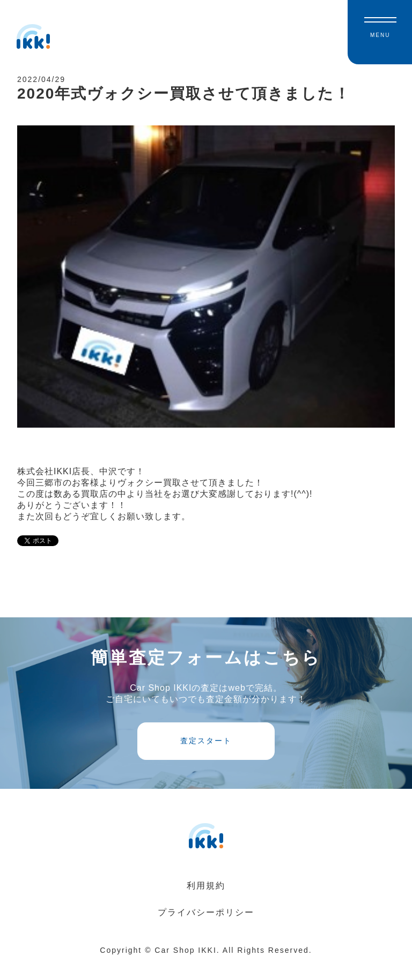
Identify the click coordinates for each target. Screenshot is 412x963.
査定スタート (206, 740)
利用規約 (206, 885)
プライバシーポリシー (206, 912)
